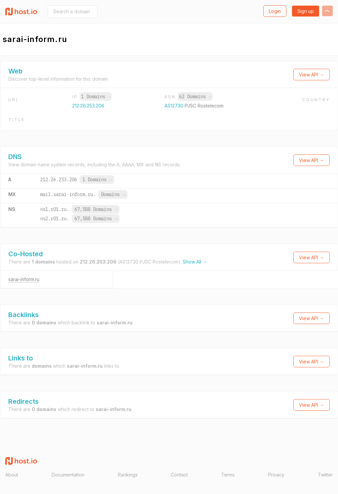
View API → (311, 74)
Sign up (305, 11)
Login (275, 11)
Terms (228, 474)
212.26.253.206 (88, 105)
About (11, 474)
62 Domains (195, 97)
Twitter (325, 474)
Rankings (128, 474)
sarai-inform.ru (23, 279)
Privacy (276, 474)
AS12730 (175, 105)
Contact (179, 474)
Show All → (195, 262)
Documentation (68, 474)
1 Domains (95, 97)
